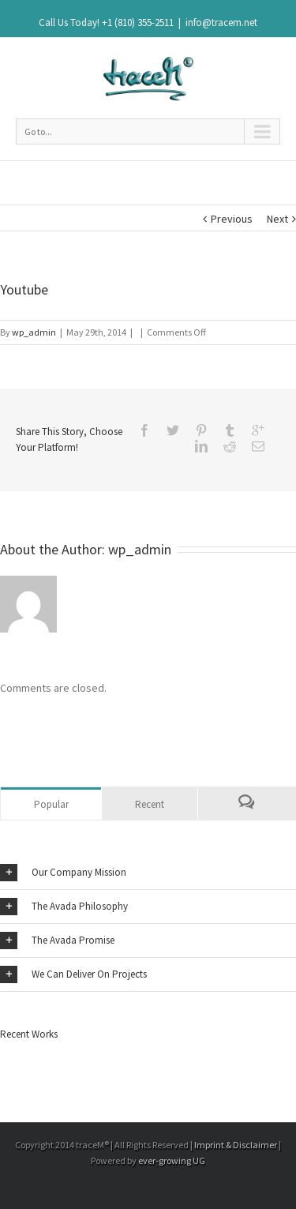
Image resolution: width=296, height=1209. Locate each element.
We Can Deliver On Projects (73, 974)
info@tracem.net (221, 22)
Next (277, 219)
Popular (51, 804)
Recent (149, 804)
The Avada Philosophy (64, 906)
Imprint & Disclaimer (235, 1145)
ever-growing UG (171, 1160)
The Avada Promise (57, 940)
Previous (232, 219)
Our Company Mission (63, 872)
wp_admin (34, 332)
